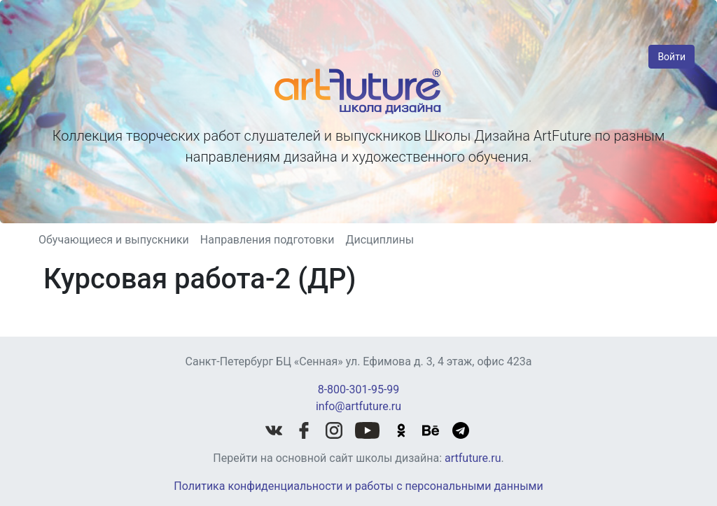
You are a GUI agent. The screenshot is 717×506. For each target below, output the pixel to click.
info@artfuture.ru (358, 406)
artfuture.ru (473, 458)
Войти (671, 56)
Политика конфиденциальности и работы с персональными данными (358, 486)
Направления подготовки (267, 239)
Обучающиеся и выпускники (114, 239)
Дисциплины (379, 239)
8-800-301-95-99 (359, 389)
